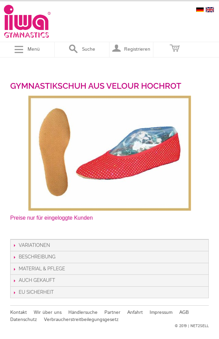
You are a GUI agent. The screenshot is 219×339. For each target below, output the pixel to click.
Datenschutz (23, 319)
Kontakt (18, 312)
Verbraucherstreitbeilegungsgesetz (81, 319)
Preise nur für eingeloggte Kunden (51, 218)
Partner (112, 312)
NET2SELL (199, 326)
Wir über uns (48, 312)
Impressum (161, 312)
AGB (184, 312)
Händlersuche (83, 312)
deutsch (200, 9)
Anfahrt (135, 312)
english (210, 9)
